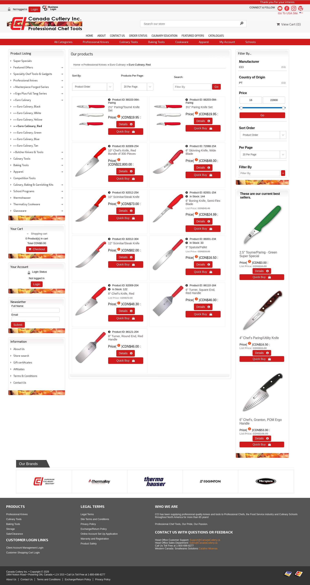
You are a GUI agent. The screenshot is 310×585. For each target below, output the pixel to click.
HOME (89, 35)
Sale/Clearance (14, 533)
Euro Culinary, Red (30, 126)
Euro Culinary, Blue (28, 139)
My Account (227, 42)
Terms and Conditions (48, 579)
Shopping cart (39, 233)
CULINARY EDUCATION (164, 35)
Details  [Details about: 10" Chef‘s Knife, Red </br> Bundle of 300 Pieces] (125, 171)
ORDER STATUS (138, 35)
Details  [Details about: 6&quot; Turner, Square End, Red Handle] (203, 306)
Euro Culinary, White (29, 113)
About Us (19, 349)
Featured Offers (23, 67)
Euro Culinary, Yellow (29, 119)
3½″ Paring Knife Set (199, 107)
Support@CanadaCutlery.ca (205, 540)
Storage (10, 529)
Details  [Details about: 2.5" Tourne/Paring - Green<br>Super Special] (262, 271)
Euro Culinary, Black (28, 106)
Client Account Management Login (24, 547)
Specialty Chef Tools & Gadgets (32, 74)
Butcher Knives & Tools (29, 152)
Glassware (19, 210)
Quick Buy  (126, 131)
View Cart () (289, 24)
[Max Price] (274, 100)
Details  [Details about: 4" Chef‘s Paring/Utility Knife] (262, 352)
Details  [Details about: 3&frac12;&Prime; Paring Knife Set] (203, 121)
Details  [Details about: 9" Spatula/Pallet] (203, 264)
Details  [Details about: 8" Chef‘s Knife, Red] (125, 311)
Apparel (204, 42)
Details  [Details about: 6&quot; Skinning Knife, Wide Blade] (203, 167)
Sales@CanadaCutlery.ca (203, 542)
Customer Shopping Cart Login (23, 552)
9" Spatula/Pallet (196, 247)
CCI (262, 67)
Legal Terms (87, 514)
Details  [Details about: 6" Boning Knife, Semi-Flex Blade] (203, 221)
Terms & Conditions (25, 376)
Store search (21, 355)
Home (76, 64)
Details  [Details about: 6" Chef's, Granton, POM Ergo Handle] (262, 438)
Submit (17, 324)
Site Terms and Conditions (95, 519)
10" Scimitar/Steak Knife (124, 196)
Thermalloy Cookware (26, 204)
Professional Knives (96, 42)
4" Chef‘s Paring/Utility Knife (259, 337)
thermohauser (22, 197)
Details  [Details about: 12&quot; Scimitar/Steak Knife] (125, 257)
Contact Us (19, 382)
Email (14, 314)
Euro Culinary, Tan (27, 145)
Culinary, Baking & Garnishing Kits (33, 184)
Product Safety (89, 543)
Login (34, 9)
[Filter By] (192, 86)
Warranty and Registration (95, 538)
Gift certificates (22, 362)
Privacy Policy (88, 524)
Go (216, 86)
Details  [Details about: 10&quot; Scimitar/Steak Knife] (125, 210)
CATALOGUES (216, 35)
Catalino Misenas (208, 548)
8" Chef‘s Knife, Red (121, 293)
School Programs (23, 191)
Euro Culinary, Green (29, 132)
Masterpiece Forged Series (32, 87)
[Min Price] (251, 100)
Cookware (181, 42)
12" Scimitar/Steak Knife (124, 243)
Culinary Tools (129, 42)
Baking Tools (156, 42)
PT (262, 82)
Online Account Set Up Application (99, 533)
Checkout (37, 249)
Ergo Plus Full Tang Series (31, 93)
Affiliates (19, 369)
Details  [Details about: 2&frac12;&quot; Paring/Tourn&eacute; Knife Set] (125, 124)
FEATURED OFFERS (193, 35)
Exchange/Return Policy (94, 529)
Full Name (17, 306)
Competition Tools (24, 178)
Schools (250, 42)
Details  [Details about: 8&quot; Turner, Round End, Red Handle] (125, 353)
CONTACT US (117, 35)
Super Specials (22, 61)
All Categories (63, 42)
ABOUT (101, 35)
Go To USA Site (291, 13)
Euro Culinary (23, 100)
